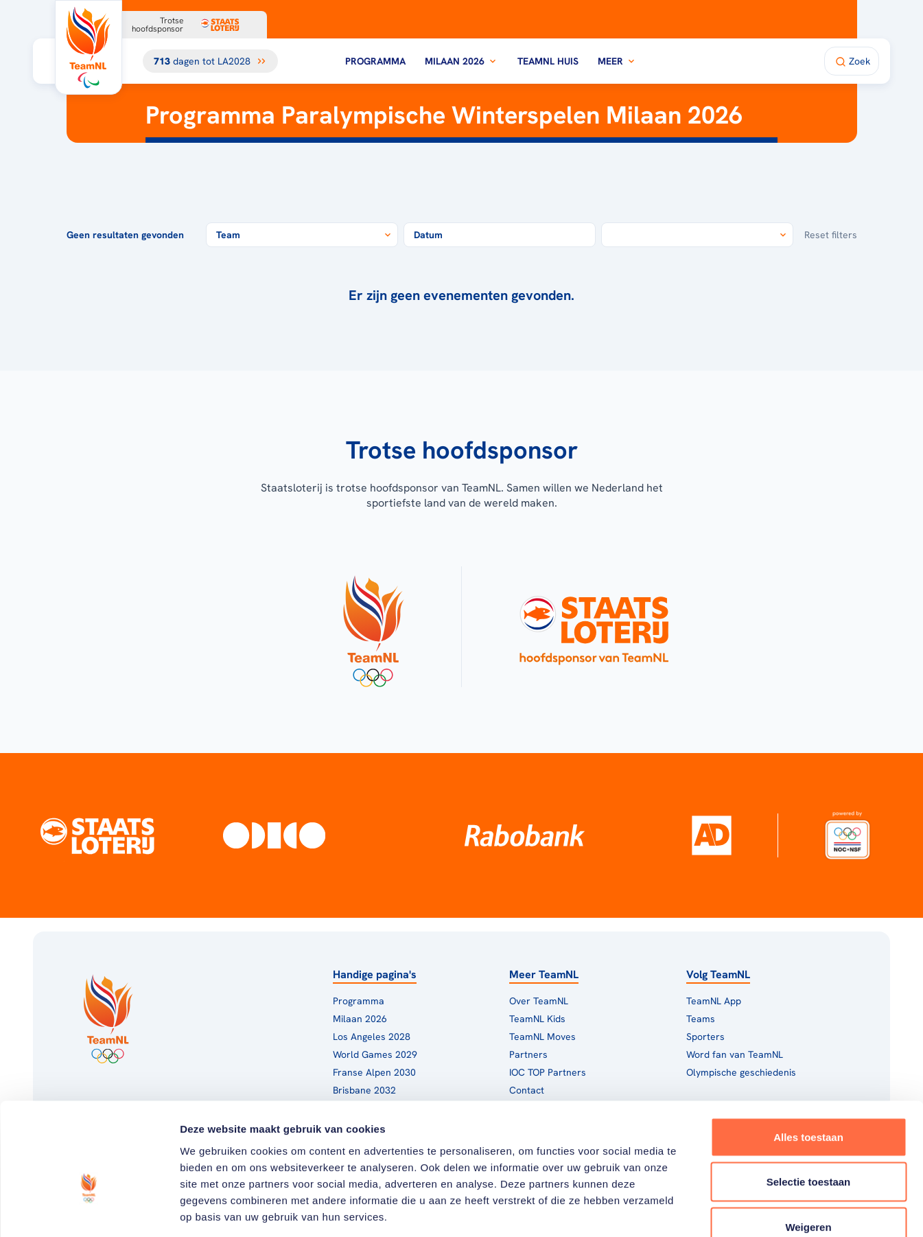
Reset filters (830, 235)
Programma (375, 61)
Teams (700, 1019)
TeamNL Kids (537, 1019)
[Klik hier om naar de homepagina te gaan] (88, 47)
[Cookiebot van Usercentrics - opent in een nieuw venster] (89, 1210)
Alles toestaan (808, 1057)
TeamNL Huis (548, 61)
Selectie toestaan (809, 1102)
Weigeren (808, 1147)
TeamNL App (713, 1001)
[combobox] (302, 234)
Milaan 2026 (461, 61)
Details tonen (741, 1210)
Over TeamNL (538, 1001)
